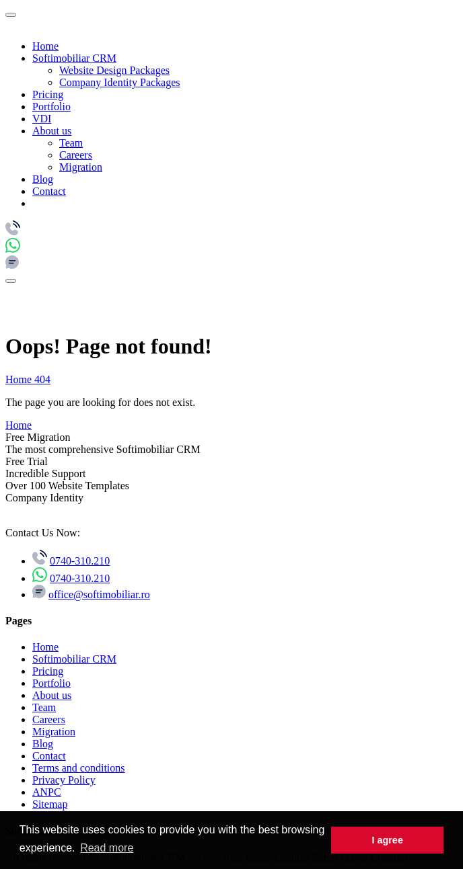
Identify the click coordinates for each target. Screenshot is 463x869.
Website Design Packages (114, 70)
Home (45, 46)
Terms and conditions (78, 768)
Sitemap (49, 804)
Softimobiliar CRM (74, 58)
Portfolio (51, 106)
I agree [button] (386, 840)
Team (71, 143)
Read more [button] (106, 848)
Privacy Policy (64, 780)
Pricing (47, 94)
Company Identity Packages (119, 82)
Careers (75, 155)
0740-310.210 (80, 561)
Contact (49, 191)
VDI (41, 118)
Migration (80, 167)
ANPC (46, 792)
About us (51, 130)
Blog (42, 179)
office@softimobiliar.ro (99, 594)
